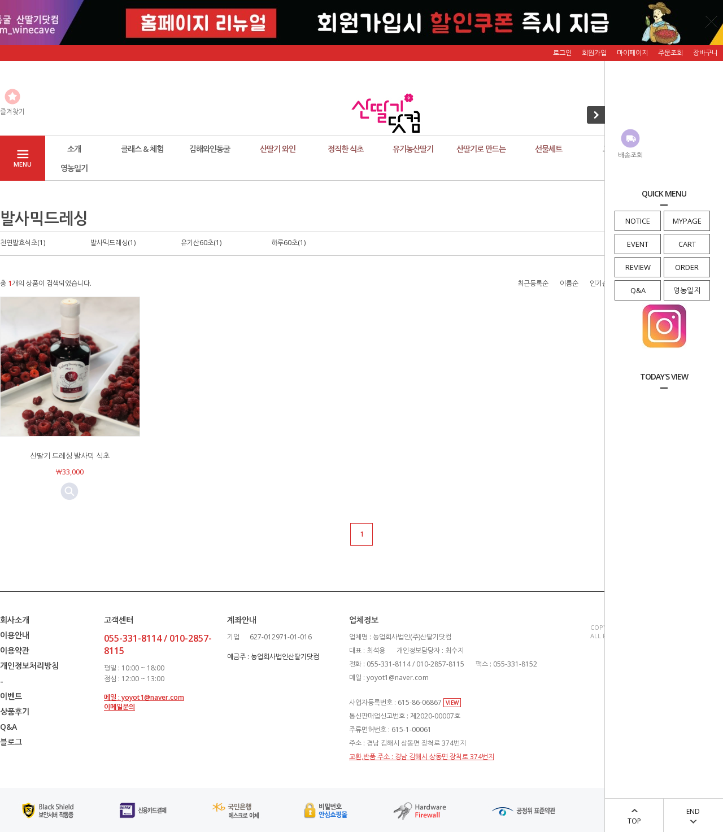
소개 (74, 148)
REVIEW (638, 267)
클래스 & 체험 (142, 148)
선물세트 (548, 148)
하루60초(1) (288, 242)
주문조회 (670, 53)
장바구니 (705, 53)
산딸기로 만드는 (481, 148)
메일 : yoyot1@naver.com (144, 697)
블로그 (11, 742)
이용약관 (14, 650)
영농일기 (74, 168)
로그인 (562, 53)
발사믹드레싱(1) (113, 242)
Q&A (638, 290)
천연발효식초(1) (22, 242)
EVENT (637, 244)
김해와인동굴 (209, 148)
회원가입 (594, 53)
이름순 (569, 283)
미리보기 (69, 491)
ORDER (687, 267)
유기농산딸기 (413, 148)
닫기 (711, 21)
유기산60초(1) (201, 242)
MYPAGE (687, 221)
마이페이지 (632, 53)
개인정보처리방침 (29, 665)
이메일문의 (119, 707)
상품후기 (14, 711)
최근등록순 (532, 283)
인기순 (599, 283)
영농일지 (686, 290)
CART (687, 244)
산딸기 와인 (277, 148)
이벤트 (11, 696)
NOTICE (637, 221)
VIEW (452, 703)
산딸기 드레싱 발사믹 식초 (70, 456)
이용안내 (14, 635)
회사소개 (14, 620)
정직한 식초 (345, 148)
